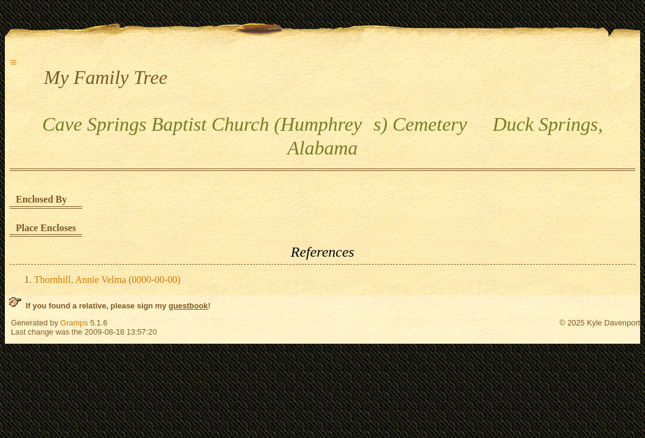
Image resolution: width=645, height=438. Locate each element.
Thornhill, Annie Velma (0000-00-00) (107, 279)
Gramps (74, 322)
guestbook (188, 305)
